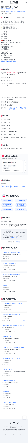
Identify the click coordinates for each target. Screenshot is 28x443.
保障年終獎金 (5, 186)
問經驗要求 (22, 200)
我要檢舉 (18, 242)
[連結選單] (2, 2)
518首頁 (7, 11)
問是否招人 (22, 205)
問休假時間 (8, 200)
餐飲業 (15, 11)
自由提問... (22, 209)
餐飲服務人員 (11, 108)
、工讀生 (12, 109)
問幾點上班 (8, 209)
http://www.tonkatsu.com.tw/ (9, 61)
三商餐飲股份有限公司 (22, 11)
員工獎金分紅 (14, 186)
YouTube (18, 423)
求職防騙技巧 (13, 237)
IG (10, 423)
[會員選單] (26, 2)
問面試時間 (8, 205)
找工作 (11, 11)
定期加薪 (22, 186)
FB (14, 423)
